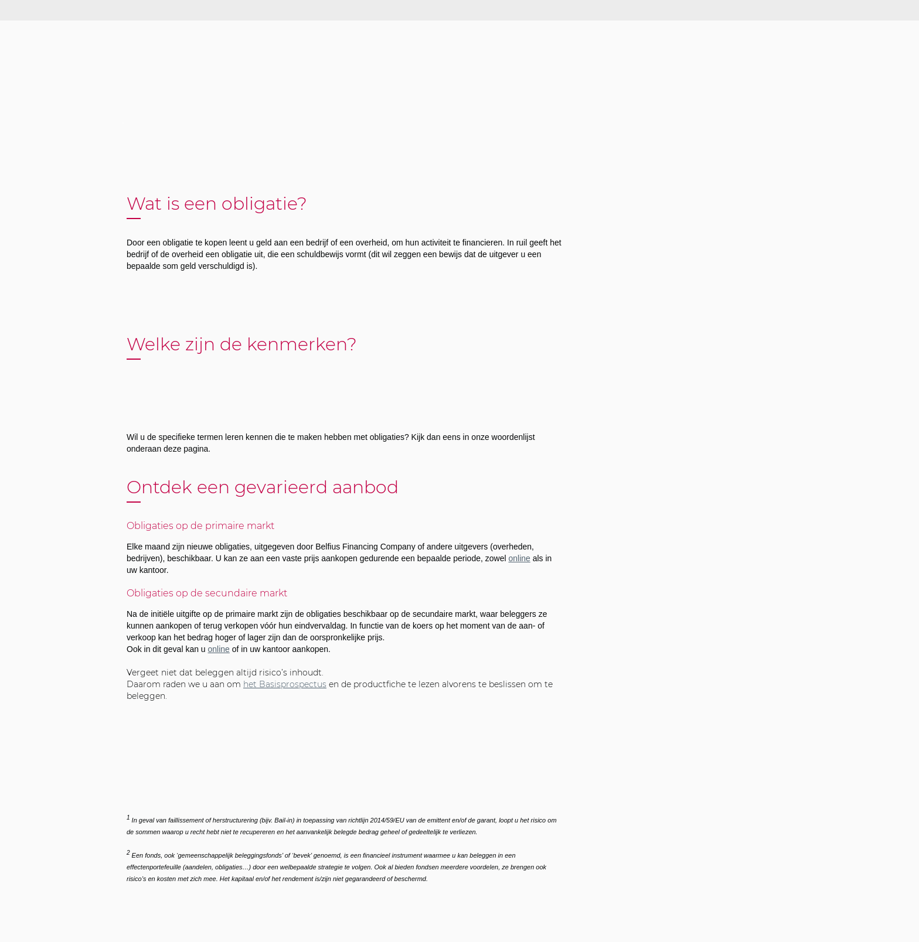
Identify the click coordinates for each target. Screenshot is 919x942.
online (519, 558)
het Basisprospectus (284, 684)
